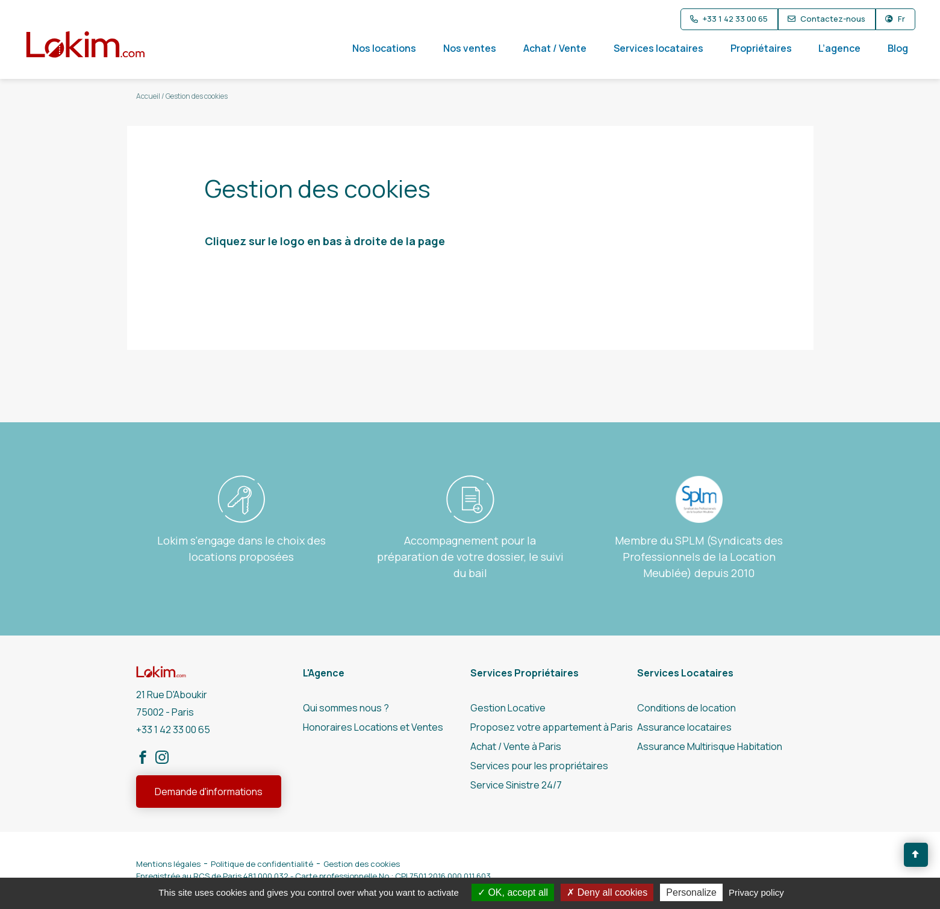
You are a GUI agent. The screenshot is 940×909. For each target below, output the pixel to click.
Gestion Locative (508, 707)
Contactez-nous (832, 18)
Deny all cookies (607, 892)
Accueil (148, 96)
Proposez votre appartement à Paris (551, 727)
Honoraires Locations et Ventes (373, 727)
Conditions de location (686, 707)
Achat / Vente (555, 48)
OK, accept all (513, 892)
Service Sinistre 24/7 (516, 785)
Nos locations (384, 48)
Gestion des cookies (361, 863)
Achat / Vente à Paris (515, 746)
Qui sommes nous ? (346, 707)
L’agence (839, 48)
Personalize (691, 892)
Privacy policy (756, 892)
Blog (898, 48)
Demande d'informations (209, 791)
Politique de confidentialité (262, 863)
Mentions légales (168, 863)
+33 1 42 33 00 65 (735, 18)
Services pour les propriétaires (539, 765)
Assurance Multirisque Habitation (709, 746)
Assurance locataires (684, 727)
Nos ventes (469, 48)
